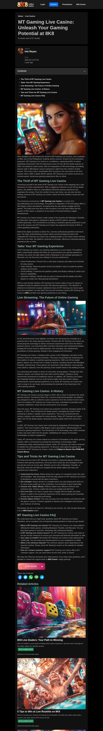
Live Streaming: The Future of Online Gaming (40, 86)
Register (54, 4)
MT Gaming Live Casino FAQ (33, 96)
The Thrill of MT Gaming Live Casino (36, 79)
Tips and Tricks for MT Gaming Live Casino (39, 92)
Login (42, 4)
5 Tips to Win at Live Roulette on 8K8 (38, 711)
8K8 (27, 293)
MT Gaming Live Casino (52, 201)
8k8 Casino (81, 4)
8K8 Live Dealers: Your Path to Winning (40, 640)
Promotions (67, 4)
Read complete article (26, 649)
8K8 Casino (28, 511)
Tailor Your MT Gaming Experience (35, 83)
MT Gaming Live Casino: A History (35, 89)
